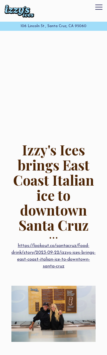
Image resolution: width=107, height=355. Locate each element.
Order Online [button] (54, 348)
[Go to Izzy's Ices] (53, 26)
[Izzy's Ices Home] (19, 10)
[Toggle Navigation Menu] (99, 7)
